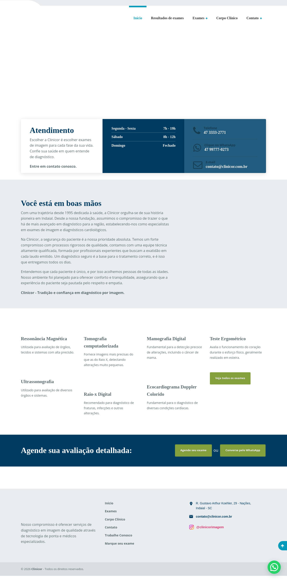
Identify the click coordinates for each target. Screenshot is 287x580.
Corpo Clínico (227, 18)
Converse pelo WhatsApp (241, 454)
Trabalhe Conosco (118, 539)
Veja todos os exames (232, 382)
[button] (274, 567)
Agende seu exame (187, 454)
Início (137, 18)
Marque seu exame (119, 547)
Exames (198, 18)
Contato (252, 18)
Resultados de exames (167, 18)
